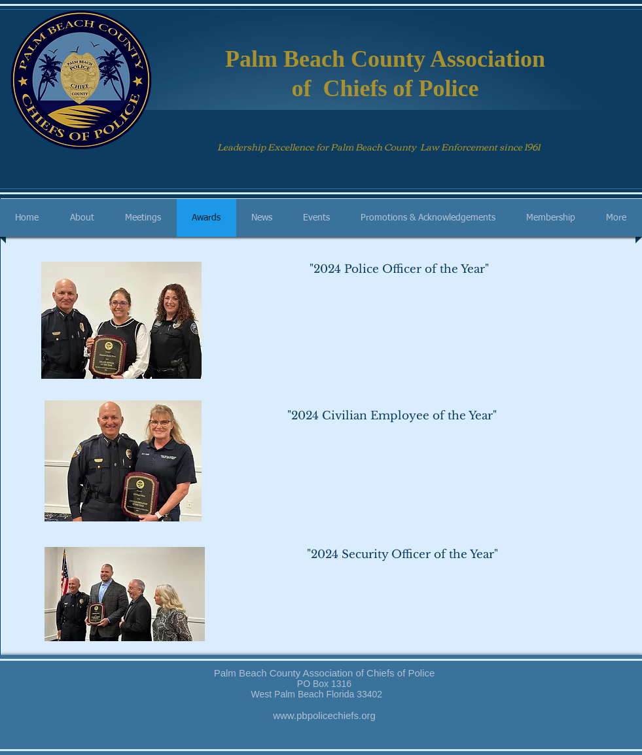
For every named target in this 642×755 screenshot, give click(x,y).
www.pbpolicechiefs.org (324, 715)
